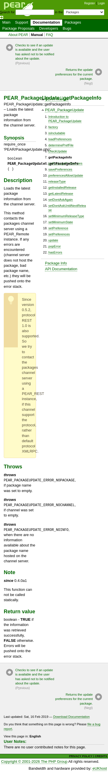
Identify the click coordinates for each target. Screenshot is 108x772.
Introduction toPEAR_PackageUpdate (65, 119)
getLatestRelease (60, 193)
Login (101, 3)
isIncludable (56, 133)
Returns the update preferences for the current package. (72, 77)
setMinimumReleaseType (66, 216)
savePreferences (60, 169)
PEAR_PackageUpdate (64, 110)
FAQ (49, 35)
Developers (48, 28)
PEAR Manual (57, 99)
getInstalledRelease (62, 187)
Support (21, 22)
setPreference (58, 228)
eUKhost (99, 768)
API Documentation (61, 269)
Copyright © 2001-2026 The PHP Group (34, 761)
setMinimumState (60, 222)
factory (53, 127)
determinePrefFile (60, 145)
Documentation (46, 22)
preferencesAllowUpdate (65, 175)
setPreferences (59, 234)
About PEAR (18, 35)
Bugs (67, 28)
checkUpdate (57, 151)
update (53, 240)
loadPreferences (59, 139)
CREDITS (101, 756)
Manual (37, 35)
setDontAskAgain (60, 199)
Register (89, 3)
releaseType (57, 181)
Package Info (56, 263)
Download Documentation (71, 716)
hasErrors (55, 252)
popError (54, 246)
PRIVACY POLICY (80, 756)
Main (6, 22)
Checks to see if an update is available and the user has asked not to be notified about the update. (35, 54)
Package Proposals (18, 28)
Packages (73, 22)
